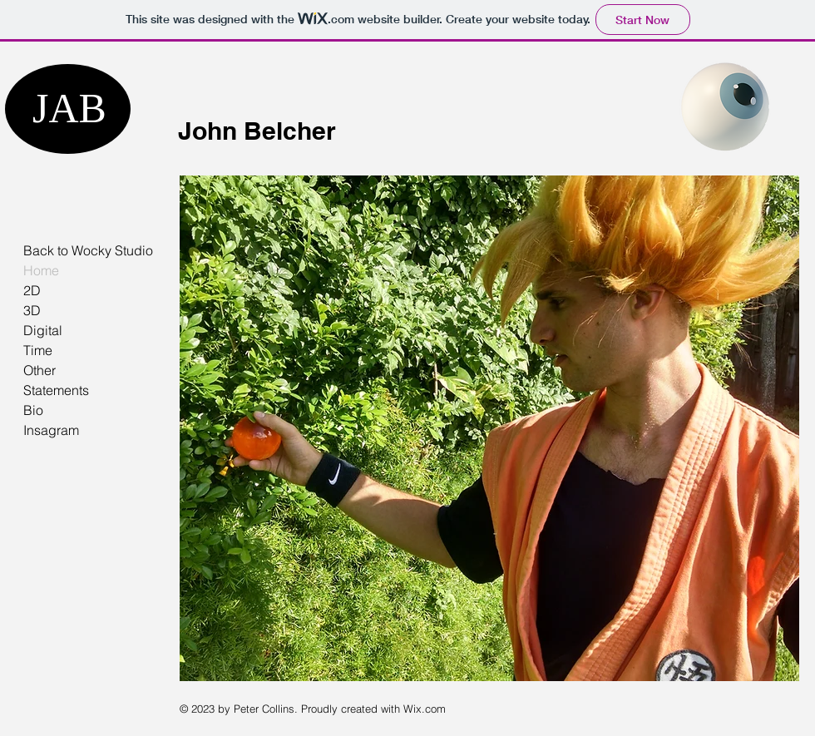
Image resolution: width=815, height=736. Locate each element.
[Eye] (724, 107)
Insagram (51, 430)
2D (32, 290)
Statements (56, 390)
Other (39, 370)
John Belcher (257, 131)
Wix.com (424, 708)
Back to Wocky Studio (88, 250)
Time (37, 350)
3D (32, 310)
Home (41, 270)
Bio (33, 410)
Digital (42, 330)
